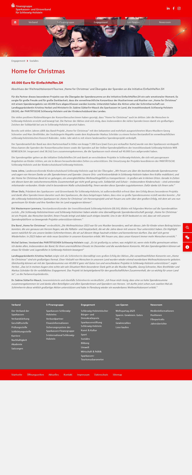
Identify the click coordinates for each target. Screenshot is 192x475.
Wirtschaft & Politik (91, 446)
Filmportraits (157, 414)
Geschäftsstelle (19, 418)
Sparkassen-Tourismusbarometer (92, 452)
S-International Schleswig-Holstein (60, 432)
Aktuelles (54, 469)
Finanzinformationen (57, 418)
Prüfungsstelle (19, 422)
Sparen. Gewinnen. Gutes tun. (129, 412)
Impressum (84, 469)
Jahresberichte (158, 418)
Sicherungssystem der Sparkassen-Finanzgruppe (60, 424)
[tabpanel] (96, 37)
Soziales (34, 61)
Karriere (15, 430)
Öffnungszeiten (35, 469)
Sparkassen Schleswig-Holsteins (58, 407)
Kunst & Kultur (89, 425)
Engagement (101, 22)
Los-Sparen (133, 22)
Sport (84, 429)
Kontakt (69, 469)
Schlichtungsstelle (21, 426)
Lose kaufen (122, 422)
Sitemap (119, 469)
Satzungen (17, 443)
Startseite (16, 469)
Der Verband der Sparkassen (20, 407)
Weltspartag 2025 (125, 405)
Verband (33, 22)
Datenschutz (103, 469)
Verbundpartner (54, 413)
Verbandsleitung (20, 413)
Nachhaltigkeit (19, 435)
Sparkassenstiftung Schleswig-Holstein (91, 419)
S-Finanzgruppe (65, 22)
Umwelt (85, 442)
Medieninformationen (162, 405)
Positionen (156, 410)
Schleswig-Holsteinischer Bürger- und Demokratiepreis (94, 409)
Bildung (85, 438)
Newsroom (165, 22)
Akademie (16, 439)
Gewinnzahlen (123, 418)
